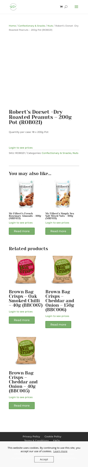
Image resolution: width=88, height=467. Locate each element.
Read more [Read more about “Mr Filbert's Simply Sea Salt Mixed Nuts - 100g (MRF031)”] (58, 231)
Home (12, 25)
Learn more (60, 451)
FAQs (56, 440)
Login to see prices (21, 147)
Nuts (50, 25)
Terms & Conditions (36, 440)
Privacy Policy (31, 436)
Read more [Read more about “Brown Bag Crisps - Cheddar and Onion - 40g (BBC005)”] (22, 405)
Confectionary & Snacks (31, 25)
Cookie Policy (53, 436)
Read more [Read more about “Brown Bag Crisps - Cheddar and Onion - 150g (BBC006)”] (58, 324)
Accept (44, 459)
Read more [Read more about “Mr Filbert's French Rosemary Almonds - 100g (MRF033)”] (22, 231)
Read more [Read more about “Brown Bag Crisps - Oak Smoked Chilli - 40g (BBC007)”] (22, 320)
